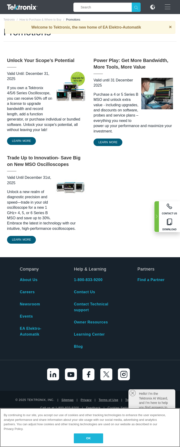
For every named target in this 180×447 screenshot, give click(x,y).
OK (88, 438)
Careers (27, 292)
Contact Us (84, 292)
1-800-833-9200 (88, 280)
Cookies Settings (120, 408)
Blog (78, 346)
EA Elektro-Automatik (30, 331)
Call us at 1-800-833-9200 (59, 408)
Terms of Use (108, 400)
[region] (90, 427)
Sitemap (67, 400)
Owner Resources (91, 322)
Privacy (86, 400)
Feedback (93, 408)
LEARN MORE (21, 141)
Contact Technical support (91, 307)
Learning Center (89, 334)
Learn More (21, 239)
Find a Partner (151, 280)
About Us (29, 280)
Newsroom (30, 304)
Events (26, 316)
